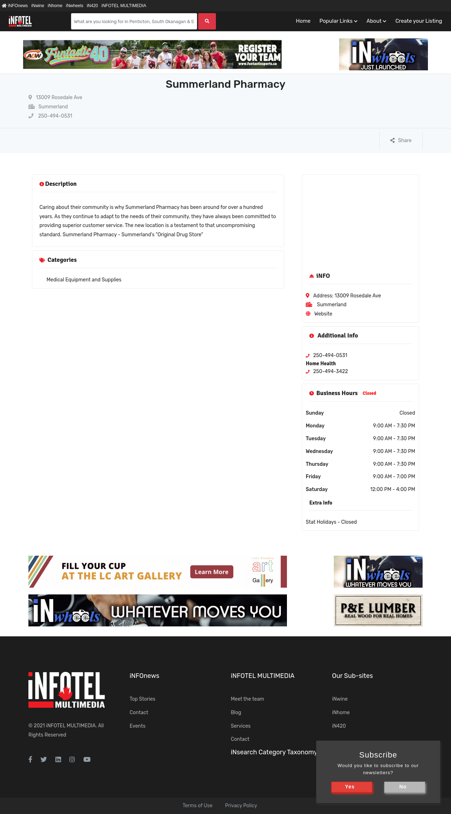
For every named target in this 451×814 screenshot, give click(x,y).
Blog (236, 713)
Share (401, 141)
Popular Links (335, 21)
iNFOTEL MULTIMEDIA (124, 5)
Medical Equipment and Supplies (84, 280)
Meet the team (247, 699)
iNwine (37, 5)
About (373, 21)
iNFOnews (15, 5)
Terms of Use (197, 806)
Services (241, 726)
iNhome (55, 5)
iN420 (92, 5)
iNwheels (74, 5)
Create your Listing (418, 21)
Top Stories (142, 699)
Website (323, 314)
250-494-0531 (50, 116)
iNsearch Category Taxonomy (274, 752)
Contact (139, 713)
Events (138, 726)
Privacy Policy (241, 806)
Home (303, 21)
